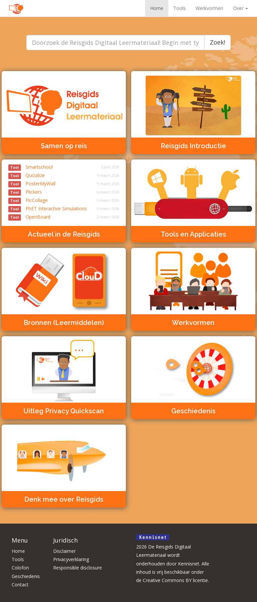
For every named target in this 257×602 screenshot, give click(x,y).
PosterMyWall (31, 183)
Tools (179, 8)
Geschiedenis (26, 576)
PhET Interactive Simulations (47, 208)
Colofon (20, 567)
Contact (20, 584)
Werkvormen (209, 8)
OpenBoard (29, 217)
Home (156, 8)
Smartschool (30, 167)
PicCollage (28, 200)
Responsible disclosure (77, 567)
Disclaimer (64, 551)
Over (240, 8)
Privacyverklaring (71, 559)
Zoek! (217, 42)
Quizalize (26, 175)
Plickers (25, 192)
